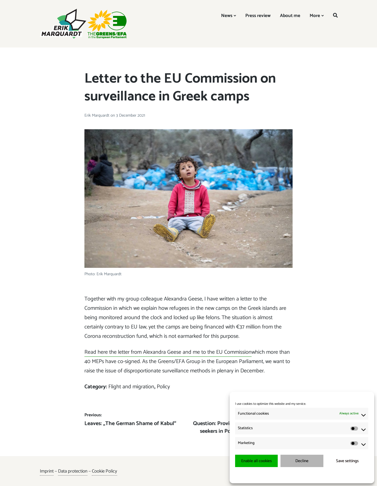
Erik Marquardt (97, 115)
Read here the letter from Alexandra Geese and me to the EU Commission (168, 352)
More (315, 15)
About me (290, 15)
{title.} (292, 474)
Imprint (47, 471)
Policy (163, 386)
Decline (302, 460)
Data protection (72, 471)
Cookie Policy (104, 471)
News (226, 15)
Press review (258, 15)
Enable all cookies (256, 460)
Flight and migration (131, 386)
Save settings (347, 460)
